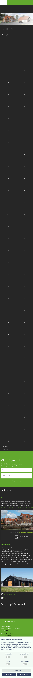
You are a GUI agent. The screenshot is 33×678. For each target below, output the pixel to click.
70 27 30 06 (9, 634)
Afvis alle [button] (9, 674)
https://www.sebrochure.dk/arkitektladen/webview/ (17, 507)
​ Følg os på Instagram (8, 594)
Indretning (5, 446)
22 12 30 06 (8, 636)
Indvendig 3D (6, 449)
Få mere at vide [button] (16, 670)
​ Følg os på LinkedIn (8, 598)
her (7, 630)
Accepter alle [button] (24, 674)
